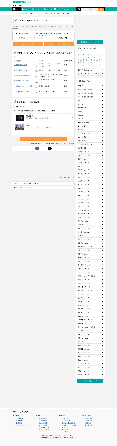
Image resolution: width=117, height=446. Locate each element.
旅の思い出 (88, 425)
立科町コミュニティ (84, 221)
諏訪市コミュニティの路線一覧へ (88, 73)
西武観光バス (82, 115)
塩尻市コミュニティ (84, 188)
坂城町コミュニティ (84, 228)
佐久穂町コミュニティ (85, 214)
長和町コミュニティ (84, 225)
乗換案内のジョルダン (53, 435)
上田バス (81, 100)
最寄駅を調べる (28, 44)
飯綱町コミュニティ (84, 235)
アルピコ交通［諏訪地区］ (86, 97)
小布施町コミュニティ (85, 232)
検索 (101, 9)
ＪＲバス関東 (82, 126)
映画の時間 (88, 418)
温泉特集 (65, 431)
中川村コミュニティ (84, 352)
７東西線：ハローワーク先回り (24, 86)
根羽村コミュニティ (84, 374)
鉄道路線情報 (43, 421)
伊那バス (81, 119)
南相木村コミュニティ (85, 323)
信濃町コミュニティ (84, 239)
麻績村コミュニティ (84, 301)
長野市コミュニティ (84, 151)
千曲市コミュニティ (84, 173)
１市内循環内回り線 (20, 65)
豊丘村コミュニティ (84, 360)
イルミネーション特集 (69, 425)
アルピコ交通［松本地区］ (86, 93)
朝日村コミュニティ (84, 312)
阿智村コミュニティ (84, 367)
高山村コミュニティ (84, 283)
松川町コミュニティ (84, 272)
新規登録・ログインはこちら (90, 42)
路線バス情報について (90, 381)
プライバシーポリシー (68, 435)
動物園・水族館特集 (68, 423)
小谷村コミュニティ (84, 294)
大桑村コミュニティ (84, 345)
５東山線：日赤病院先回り (22, 75)
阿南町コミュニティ (84, 279)
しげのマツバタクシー (85, 133)
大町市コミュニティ (84, 170)
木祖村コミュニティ (84, 338)
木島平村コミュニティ (85, 287)
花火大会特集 (66, 421)
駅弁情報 (88, 423)
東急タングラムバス (84, 140)
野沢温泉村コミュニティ (86, 290)
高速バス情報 (43, 425)
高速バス (26, 9)
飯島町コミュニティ (84, 268)
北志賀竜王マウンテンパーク (87, 144)
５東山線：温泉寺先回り (22, 81)
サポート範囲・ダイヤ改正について (62, 143)
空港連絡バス (36, 9)
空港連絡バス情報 (44, 427)
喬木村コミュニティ (84, 363)
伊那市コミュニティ (84, 203)
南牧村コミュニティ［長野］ (87, 327)
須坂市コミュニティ (84, 155)
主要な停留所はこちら (85, 70)
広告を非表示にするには (66, 177)
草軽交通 (81, 111)
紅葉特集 (65, 427)
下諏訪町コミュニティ (85, 246)
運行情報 (19, 423)
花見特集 (65, 418)
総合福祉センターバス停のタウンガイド (43, 139)
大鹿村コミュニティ (84, 356)
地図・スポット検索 (22, 425)
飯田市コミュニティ (84, 206)
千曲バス (81, 104)
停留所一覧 (48, 13)
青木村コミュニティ (84, 316)
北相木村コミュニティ (85, 320)
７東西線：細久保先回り (22, 91)
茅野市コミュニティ (84, 199)
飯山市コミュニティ (84, 162)
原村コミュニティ (83, 334)
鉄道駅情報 (42, 418)
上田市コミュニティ (84, 177)
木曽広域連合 (82, 148)
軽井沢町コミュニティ (85, 210)
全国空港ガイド (44, 429)
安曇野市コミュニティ (85, 166)
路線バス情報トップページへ (23, 187)
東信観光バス (82, 108)
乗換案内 (16, 415)
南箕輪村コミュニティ (85, 349)
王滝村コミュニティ (84, 341)
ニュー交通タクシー (84, 137)
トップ (14, 13)
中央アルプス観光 (83, 122)
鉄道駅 (57, 9)
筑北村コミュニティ (84, 305)
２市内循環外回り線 (20, 70)
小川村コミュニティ (84, 298)
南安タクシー (82, 129)
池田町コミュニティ (84, 243)
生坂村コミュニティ (84, 309)
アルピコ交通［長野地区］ (86, 89)
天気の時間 (88, 421)
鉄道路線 (65, 9)
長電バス (81, 86)
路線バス (17, 9)
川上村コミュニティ (84, 331)
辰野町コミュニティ (84, 250)
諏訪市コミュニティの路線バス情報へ (26, 183)
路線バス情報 (17, 5)
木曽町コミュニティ (84, 257)
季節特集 (62, 415)
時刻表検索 (19, 418)
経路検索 (19, 421)
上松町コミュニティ (84, 261)
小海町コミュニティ (84, 217)
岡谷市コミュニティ (84, 192)
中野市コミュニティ (84, 159)
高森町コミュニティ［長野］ (87, 276)
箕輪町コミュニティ (84, 254)
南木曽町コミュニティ (85, 265)
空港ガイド (47, 9)
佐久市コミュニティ (84, 181)
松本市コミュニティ (84, 184)
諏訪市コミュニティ (36, 13)
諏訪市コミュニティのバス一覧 (59, 44)
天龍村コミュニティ (84, 371)
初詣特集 (65, 429)
